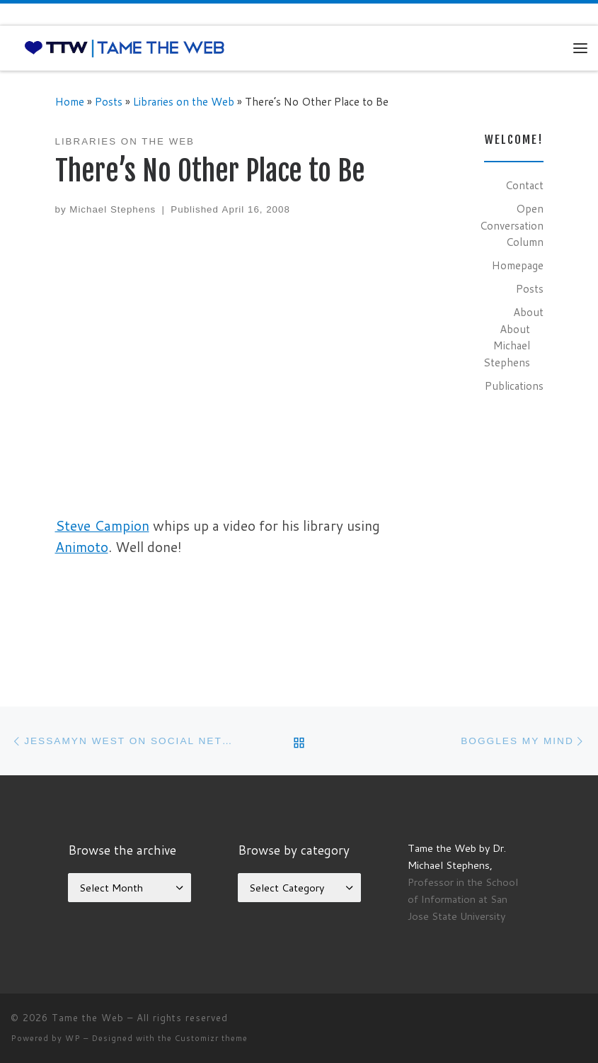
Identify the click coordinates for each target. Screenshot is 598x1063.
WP (73, 1038)
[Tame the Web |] (124, 47)
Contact (524, 185)
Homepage (518, 265)
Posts (108, 101)
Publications (514, 385)
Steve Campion (102, 525)
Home (69, 101)
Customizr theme (211, 1038)
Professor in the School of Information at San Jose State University (463, 898)
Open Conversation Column (512, 225)
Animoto (81, 546)
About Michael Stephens (506, 345)
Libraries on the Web (183, 101)
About (528, 312)
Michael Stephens (112, 209)
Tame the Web (88, 1017)
